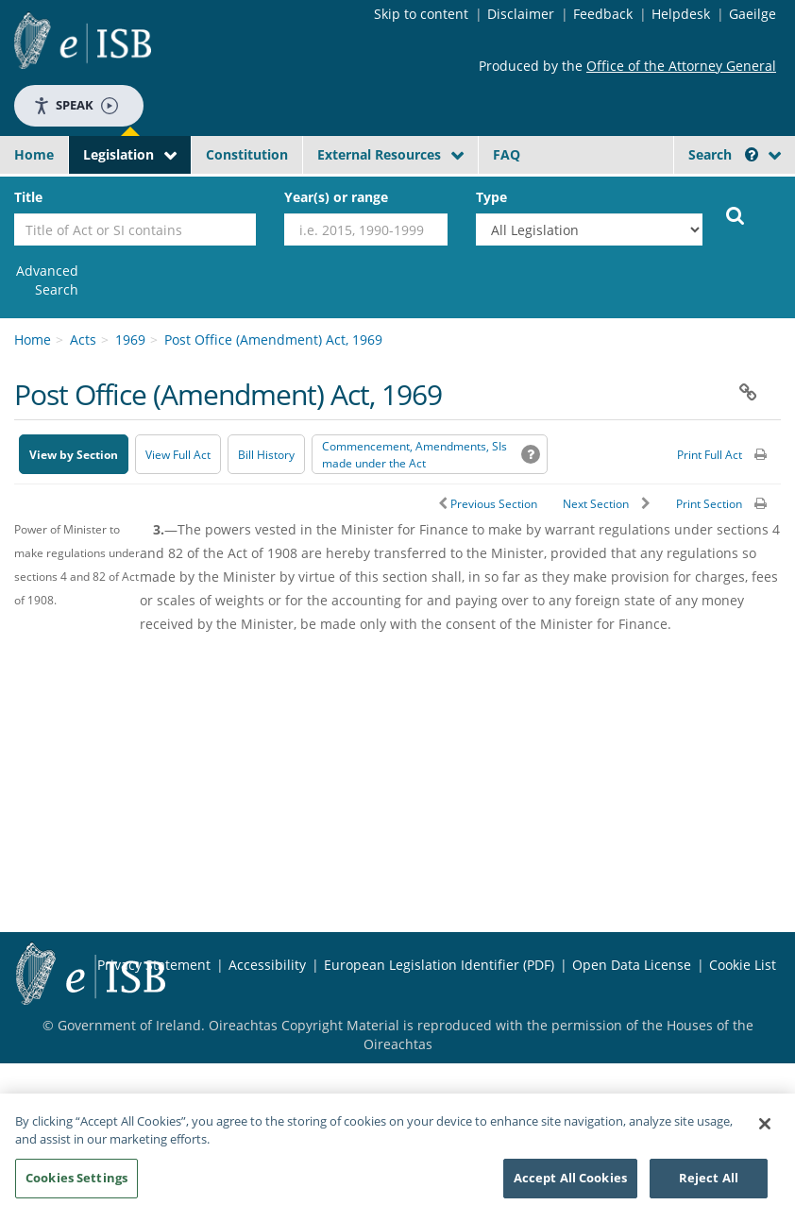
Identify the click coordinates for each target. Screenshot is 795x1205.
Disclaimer (520, 14)
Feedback (603, 14)
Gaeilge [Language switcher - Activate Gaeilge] (752, 14)
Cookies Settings (76, 1183)
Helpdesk (680, 14)
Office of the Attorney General (681, 66)
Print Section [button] (709, 504)
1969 (130, 339)
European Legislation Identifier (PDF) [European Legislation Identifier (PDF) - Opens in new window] (439, 965)
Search (723, 154)
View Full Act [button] (178, 455)
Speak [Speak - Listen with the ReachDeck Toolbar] (75, 105)
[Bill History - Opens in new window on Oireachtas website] (266, 454)
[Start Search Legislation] (735, 214)
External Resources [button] (379, 154)
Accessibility (267, 965)
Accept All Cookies (570, 1183)
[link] (46, 280)
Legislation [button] (118, 154)
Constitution (247, 154)
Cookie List (742, 965)
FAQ (506, 154)
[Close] (765, 1129)
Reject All (708, 1183)
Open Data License (631, 965)
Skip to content (421, 14)
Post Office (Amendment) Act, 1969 (273, 339)
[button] (751, 154)
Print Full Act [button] (709, 455)
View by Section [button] (73, 455)
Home (34, 154)
